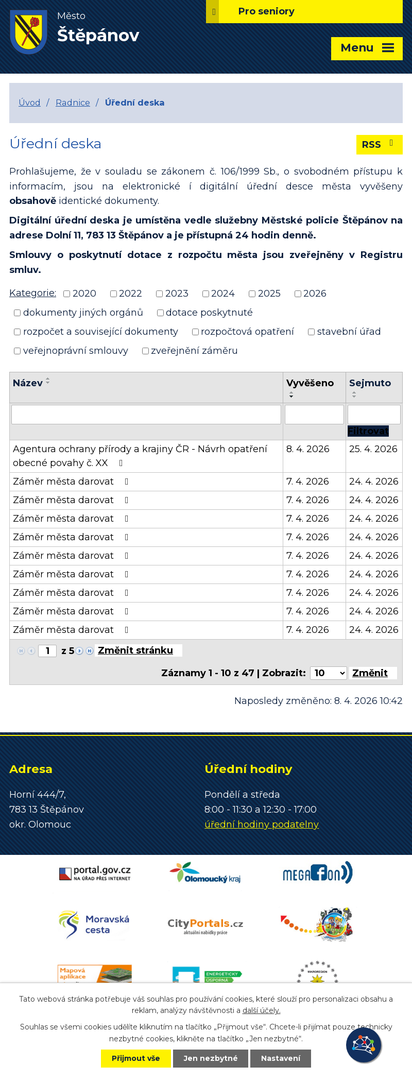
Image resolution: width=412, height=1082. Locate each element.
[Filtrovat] (368, 431)
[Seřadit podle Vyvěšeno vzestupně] (292, 392)
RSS (380, 144)
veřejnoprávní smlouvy (75, 350)
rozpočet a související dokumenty (100, 331)
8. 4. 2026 (308, 449)
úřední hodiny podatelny (261, 824)
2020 (84, 293)
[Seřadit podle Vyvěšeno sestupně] (292, 396)
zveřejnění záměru (194, 350)
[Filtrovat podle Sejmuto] (374, 414)
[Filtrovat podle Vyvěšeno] (314, 414)
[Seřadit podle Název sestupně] (48, 383)
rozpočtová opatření (247, 331)
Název (28, 383)
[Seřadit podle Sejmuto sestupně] (354, 396)
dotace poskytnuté (209, 312)
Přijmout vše (136, 1058)
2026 (315, 293)
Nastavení (281, 1058)
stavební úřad (349, 331)
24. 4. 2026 (374, 481)
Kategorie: (32, 293)
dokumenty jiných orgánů (83, 312)
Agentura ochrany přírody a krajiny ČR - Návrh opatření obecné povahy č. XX (140, 456)
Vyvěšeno (310, 383)
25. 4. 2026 (373, 449)
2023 (176, 293)
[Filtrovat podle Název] (146, 414)
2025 (269, 293)
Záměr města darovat (73, 481)
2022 (130, 293)
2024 (223, 293)
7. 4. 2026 (307, 481)
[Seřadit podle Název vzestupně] (48, 378)
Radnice (73, 102)
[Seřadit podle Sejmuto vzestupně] (354, 392)
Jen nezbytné (211, 1058)
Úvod (30, 102)
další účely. (262, 1010)
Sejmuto (370, 383)
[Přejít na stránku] (138, 650)
